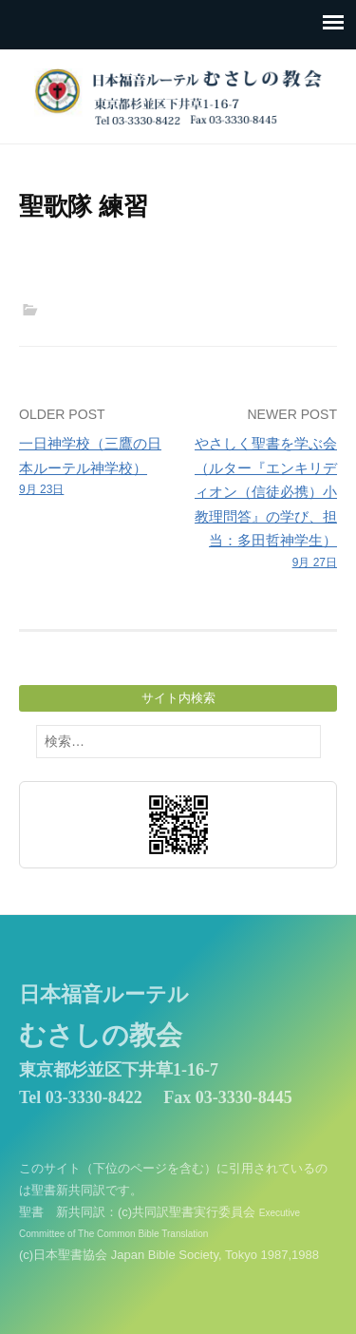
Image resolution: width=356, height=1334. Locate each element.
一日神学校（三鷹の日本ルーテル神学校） (95, 467)
